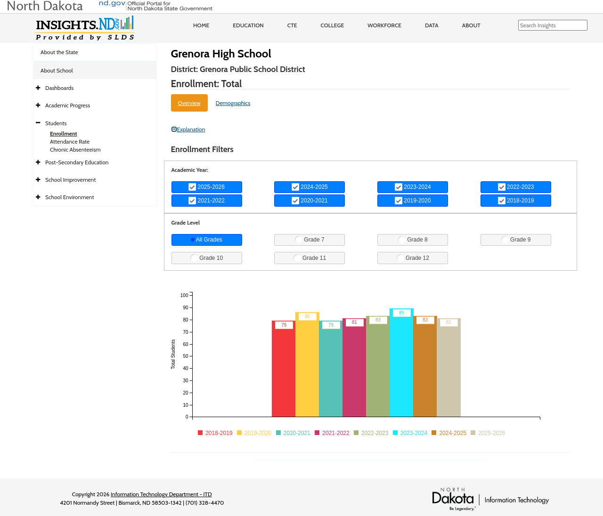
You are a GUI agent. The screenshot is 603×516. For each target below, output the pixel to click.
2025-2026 (206, 187)
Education (248, 25)
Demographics (233, 102)
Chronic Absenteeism (75, 149)
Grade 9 (516, 239)
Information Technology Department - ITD (161, 494)
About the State (59, 52)
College (332, 25)
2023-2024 (413, 187)
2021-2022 (206, 200)
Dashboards (59, 87)
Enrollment (63, 133)
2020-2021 (310, 200)
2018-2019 (516, 200)
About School (57, 70)
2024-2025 (310, 187)
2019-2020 (413, 200)
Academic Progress (67, 105)
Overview (189, 102)
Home (201, 25)
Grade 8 (413, 239)
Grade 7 (310, 239)
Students (56, 123)
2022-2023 (516, 187)
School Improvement (70, 179)
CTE (292, 25)
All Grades (206, 239)
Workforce (384, 25)
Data (432, 25)
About (471, 25)
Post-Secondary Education (76, 162)
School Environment (69, 197)
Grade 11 (309, 258)
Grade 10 (206, 258)
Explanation (188, 129)
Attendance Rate (70, 141)
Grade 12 (413, 258)
